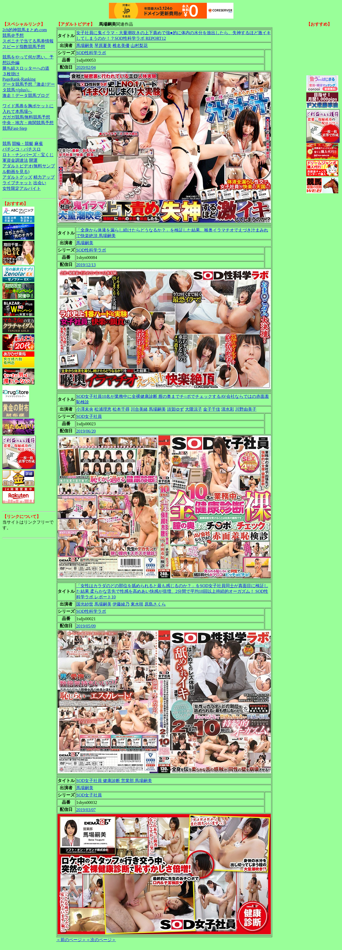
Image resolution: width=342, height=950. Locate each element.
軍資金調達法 (15, 160)
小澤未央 (84, 409)
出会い (39, 182)
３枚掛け (10, 74)
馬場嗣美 (84, 45)
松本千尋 (121, 409)
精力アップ (44, 177)
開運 (33, 160)
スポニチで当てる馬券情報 (28, 41)
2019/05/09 (86, 626)
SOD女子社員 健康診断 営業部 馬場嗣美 (114, 780)
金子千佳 (211, 409)
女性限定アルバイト (21, 188)
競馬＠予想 (13, 35)
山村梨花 (139, 45)
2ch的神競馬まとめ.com (24, 30)
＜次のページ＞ (101, 939)
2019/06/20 (86, 431)
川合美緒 (139, 409)
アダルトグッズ (17, 177)
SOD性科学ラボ (91, 52)
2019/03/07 (86, 809)
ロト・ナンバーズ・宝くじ (28, 154)
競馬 (6, 143)
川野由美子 (245, 409)
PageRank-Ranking (18, 79)
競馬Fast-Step (14, 128)
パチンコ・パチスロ (21, 149)
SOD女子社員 (89, 416)
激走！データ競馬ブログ (25, 95)
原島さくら (155, 604)
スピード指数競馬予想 (23, 46)
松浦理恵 (102, 409)
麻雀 (38, 143)
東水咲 (137, 604)
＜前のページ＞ (71, 939)
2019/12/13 (86, 264)
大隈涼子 (193, 409)
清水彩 (227, 409)
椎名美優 (121, 45)
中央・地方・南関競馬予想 (28, 122)
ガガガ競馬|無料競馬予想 (26, 117)
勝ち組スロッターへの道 (25, 68)
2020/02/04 (86, 67)
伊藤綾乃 (121, 604)
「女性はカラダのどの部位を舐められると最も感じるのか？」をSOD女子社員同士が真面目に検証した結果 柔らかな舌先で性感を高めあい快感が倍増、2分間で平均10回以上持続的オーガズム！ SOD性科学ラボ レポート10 (172, 591)
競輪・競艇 (22, 143)
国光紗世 (84, 604)
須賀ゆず (175, 409)
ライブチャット (17, 182)
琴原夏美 (102, 45)
